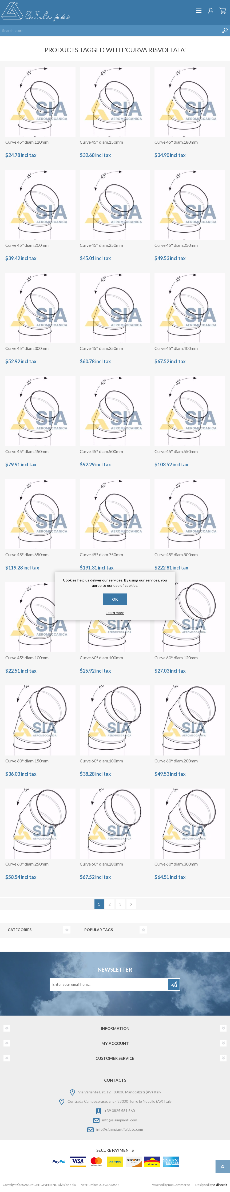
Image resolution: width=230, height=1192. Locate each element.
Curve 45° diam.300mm (27, 348)
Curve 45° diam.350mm (101, 348)
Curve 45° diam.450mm (27, 451)
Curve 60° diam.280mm (101, 863)
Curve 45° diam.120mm (27, 141)
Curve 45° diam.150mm (101, 141)
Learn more (115, 612)
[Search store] (109, 30)
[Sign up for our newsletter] (109, 984)
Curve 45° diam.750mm (101, 554)
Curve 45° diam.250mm (101, 245)
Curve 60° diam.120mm (176, 657)
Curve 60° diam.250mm (27, 863)
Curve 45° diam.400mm (176, 348)
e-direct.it (220, 1185)
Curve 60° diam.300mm (176, 863)
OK (115, 599)
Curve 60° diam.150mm (27, 760)
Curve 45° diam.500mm (101, 451)
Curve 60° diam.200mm (176, 760)
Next (131, 904)
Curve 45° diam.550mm (176, 451)
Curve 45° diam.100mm (27, 657)
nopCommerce (179, 1185)
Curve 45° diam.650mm (27, 554)
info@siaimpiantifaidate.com (119, 1129)
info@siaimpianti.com (119, 1120)
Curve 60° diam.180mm (101, 760)
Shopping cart (223, 11)
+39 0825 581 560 (119, 1110)
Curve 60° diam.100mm (101, 657)
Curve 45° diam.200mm (27, 245)
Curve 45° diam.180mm (176, 141)
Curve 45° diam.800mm (176, 554)
